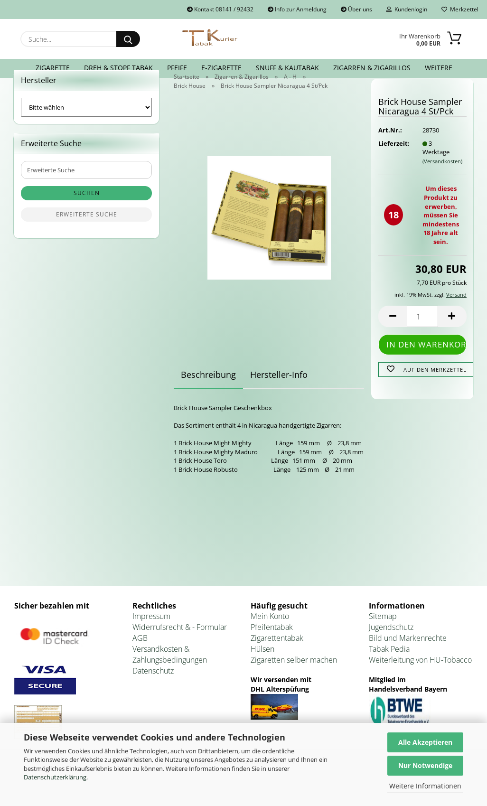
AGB (140, 656)
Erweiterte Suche (86, 232)
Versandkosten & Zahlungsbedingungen (169, 672)
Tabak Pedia (389, 667)
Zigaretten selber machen (294, 678)
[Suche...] (128, 39)
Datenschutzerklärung (55, 777)
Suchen (87, 211)
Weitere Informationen (425, 785)
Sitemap (383, 634)
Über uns (356, 9)
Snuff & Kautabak (287, 67)
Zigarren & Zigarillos (372, 67)
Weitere (438, 67)
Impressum (151, 634)
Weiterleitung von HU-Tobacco (420, 678)
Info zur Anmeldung (297, 9)
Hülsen (262, 667)
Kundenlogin (406, 9)
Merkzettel (459, 9)
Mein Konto (270, 634)
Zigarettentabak (277, 656)
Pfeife (177, 67)
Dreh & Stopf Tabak (118, 67)
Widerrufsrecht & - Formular (179, 645)
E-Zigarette (221, 67)
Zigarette (53, 67)
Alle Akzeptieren (425, 742)
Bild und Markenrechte (408, 656)
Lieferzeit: (393, 161)
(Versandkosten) (442, 179)
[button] (392, 334)
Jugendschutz (391, 645)
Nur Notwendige (425, 765)
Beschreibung (208, 392)
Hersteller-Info (279, 392)
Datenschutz (153, 689)
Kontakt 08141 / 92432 (220, 9)
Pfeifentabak (272, 645)
